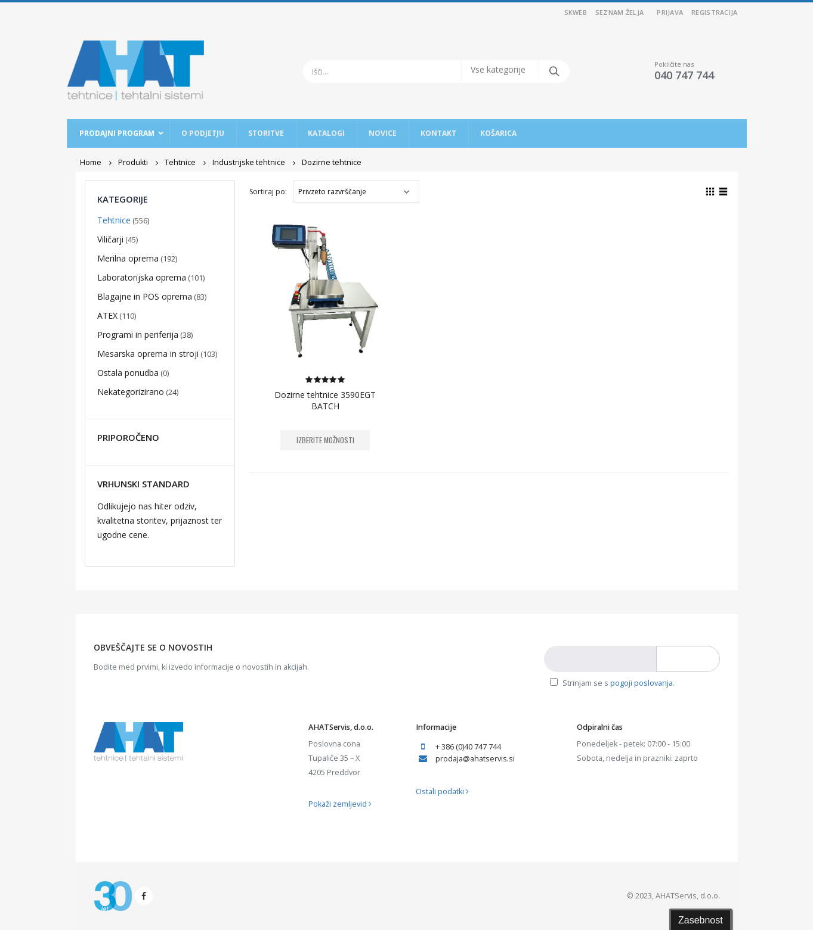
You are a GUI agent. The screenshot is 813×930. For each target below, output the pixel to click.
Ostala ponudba (128, 372)
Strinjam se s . (612, 683)
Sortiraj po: (268, 191)
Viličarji (110, 239)
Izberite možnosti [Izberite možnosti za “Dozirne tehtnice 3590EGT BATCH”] (325, 440)
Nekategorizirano (130, 391)
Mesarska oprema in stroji (148, 353)
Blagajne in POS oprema (144, 296)
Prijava (670, 12)
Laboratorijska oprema (141, 277)
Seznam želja (619, 12)
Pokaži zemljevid (340, 804)
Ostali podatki (442, 791)
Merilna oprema (128, 258)
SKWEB (575, 12)
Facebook (144, 896)
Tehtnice (114, 220)
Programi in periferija (137, 334)
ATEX (107, 315)
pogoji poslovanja (641, 683)
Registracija (714, 12)
